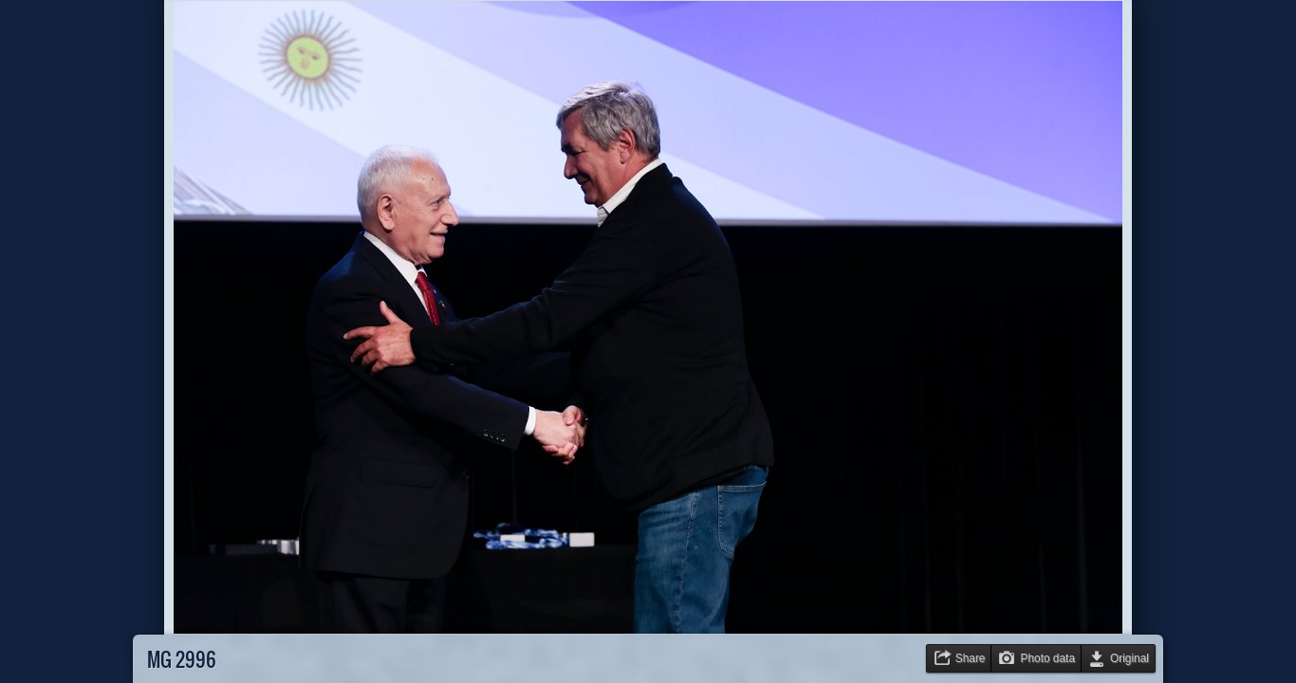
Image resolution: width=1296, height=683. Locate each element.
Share (970, 658)
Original (1129, 658)
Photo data (1047, 658)
